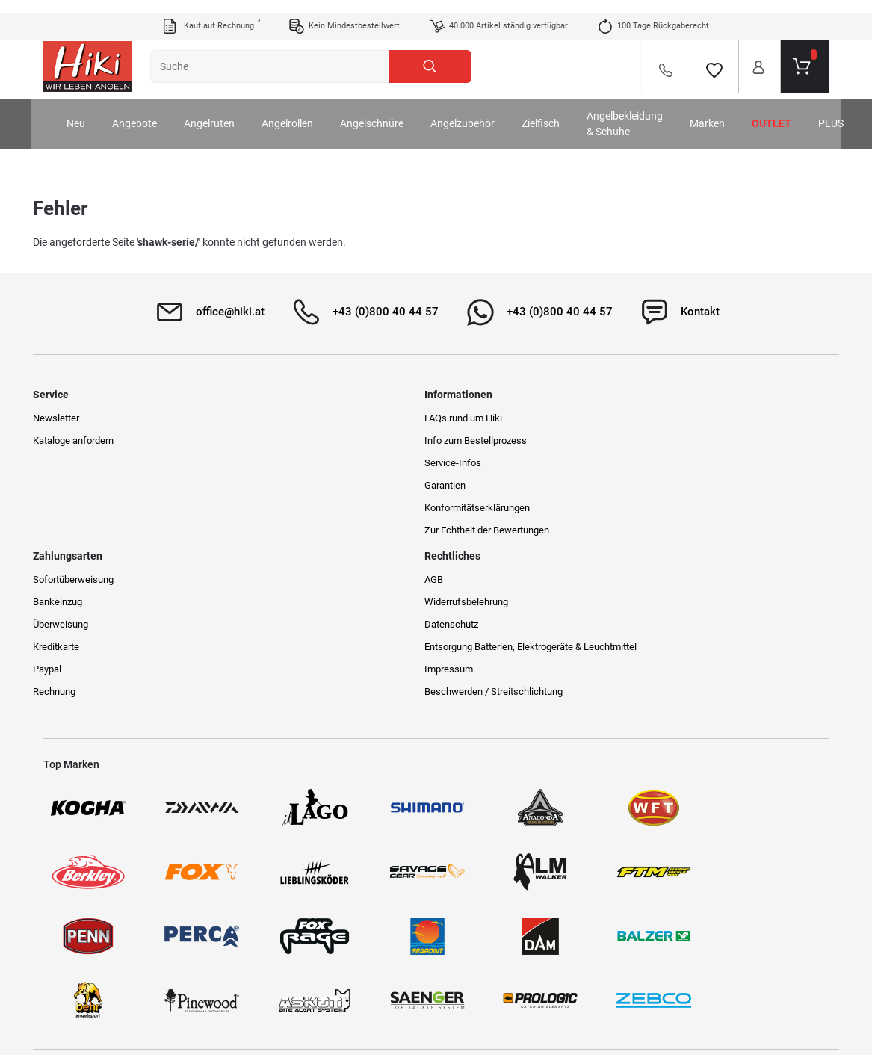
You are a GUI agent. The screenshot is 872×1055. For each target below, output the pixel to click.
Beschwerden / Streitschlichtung (715, 542)
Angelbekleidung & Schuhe (642, 111)
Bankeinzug (469, 439)
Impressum (670, 519)
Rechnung (466, 528)
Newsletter (66, 416)
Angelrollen (304, 111)
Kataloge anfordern (83, 439)
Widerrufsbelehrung (687, 439)
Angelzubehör (480, 111)
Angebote (151, 111)
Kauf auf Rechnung (210, 13)
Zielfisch (558, 111)
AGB (655, 416)
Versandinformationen (198, 989)
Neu (93, 111)
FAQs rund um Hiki (283, 416)
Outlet (788, 111)
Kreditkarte (468, 483)
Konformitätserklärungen (297, 506)
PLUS (848, 111)
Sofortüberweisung (485, 416)
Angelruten (226, 111)
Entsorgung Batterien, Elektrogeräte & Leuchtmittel (724, 490)
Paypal (459, 506)
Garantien (264, 483)
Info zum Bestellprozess (295, 439)
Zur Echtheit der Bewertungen (306, 528)
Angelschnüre (389, 111)
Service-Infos (272, 461)
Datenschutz (672, 461)
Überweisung (472, 461)
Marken (724, 111)
